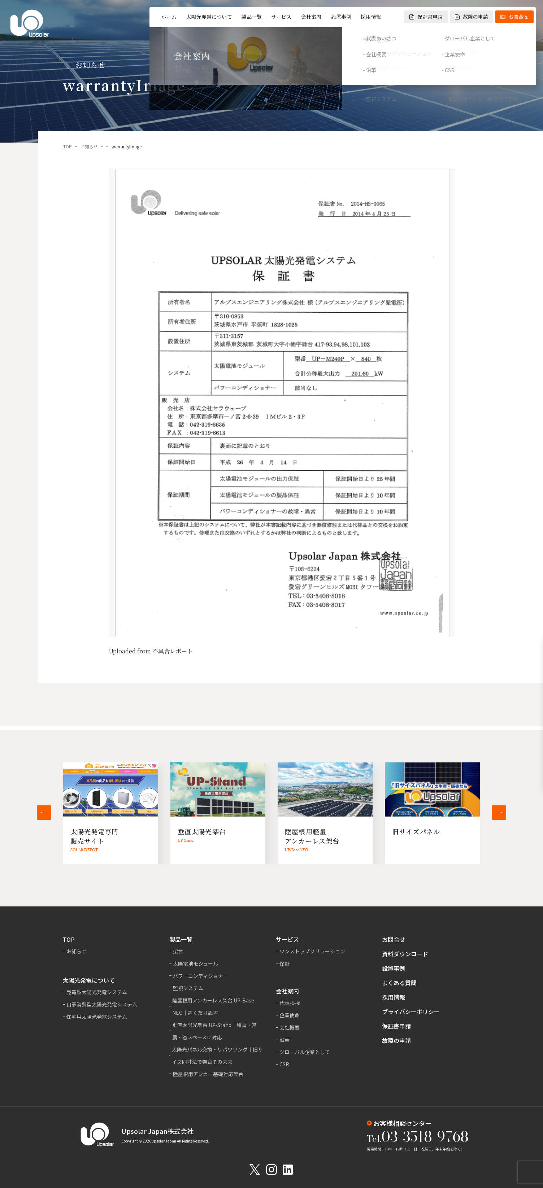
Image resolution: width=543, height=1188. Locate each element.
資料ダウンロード (405, 953)
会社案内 (311, 16)
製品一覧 (252, 16)
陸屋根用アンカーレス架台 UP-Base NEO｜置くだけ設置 (213, 1006)
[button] (44, 812)
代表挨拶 (289, 1002)
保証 (284, 963)
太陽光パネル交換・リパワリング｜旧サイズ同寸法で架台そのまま (217, 1055)
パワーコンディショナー (200, 975)
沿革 (284, 1039)
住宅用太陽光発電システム (96, 1016)
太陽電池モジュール (195, 963)
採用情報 (371, 16)
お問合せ (514, 16)
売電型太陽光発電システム (96, 992)
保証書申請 (426, 16)
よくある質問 (399, 982)
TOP (67, 147)
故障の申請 (471, 16)
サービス (281, 16)
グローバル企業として (304, 1052)
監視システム (188, 988)
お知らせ (89, 147)
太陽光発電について (209, 16)
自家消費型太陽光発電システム (101, 1004)
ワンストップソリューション (312, 951)
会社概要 (289, 1027)
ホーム (169, 16)
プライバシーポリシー (411, 1011)
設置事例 (341, 16)
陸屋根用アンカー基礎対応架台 (208, 1074)
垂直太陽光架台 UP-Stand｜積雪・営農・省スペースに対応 (214, 1031)
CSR (284, 1064)
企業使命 (289, 1015)
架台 (178, 951)
